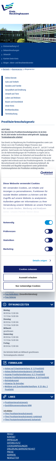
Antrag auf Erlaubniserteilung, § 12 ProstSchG (24, 368)
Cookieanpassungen (17, 446)
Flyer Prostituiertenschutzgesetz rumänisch (23, 416)
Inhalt (10, 434)
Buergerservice (17, 69)
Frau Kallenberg (11, 294)
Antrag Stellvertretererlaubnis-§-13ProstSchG (24, 371)
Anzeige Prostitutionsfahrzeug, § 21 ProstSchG (25, 374)
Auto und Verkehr (12, 82)
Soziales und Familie (13, 86)
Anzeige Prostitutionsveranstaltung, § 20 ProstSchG (27, 377)
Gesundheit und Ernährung (15, 90)
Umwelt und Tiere (12, 94)
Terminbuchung (11, 114)
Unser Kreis (9, 106)
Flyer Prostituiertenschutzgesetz (19, 413)
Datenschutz (13, 443)
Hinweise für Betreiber (14, 383)
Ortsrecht (6, 54)
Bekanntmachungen (11, 50)
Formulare (15, 363)
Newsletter (13, 458)
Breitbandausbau (12, 110)
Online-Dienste (11, 78)
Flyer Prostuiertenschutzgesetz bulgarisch (23, 419)
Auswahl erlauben (28, 277)
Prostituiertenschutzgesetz (16, 402)
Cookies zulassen (28, 269)
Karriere (11, 455)
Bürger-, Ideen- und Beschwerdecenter (18, 63)
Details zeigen (40, 260)
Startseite (6, 69)
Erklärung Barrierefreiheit (21, 449)
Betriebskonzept (12, 380)
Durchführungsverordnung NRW (18, 405)
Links (11, 396)
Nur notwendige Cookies (28, 286)
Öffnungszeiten (18, 304)
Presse (10, 452)
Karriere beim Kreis (10, 58)
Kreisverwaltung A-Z (11, 46)
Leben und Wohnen (12, 98)
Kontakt (11, 437)
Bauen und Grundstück (14, 102)
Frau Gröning (10, 297)
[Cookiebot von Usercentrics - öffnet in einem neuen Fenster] (40, 173)
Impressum (12, 440)
